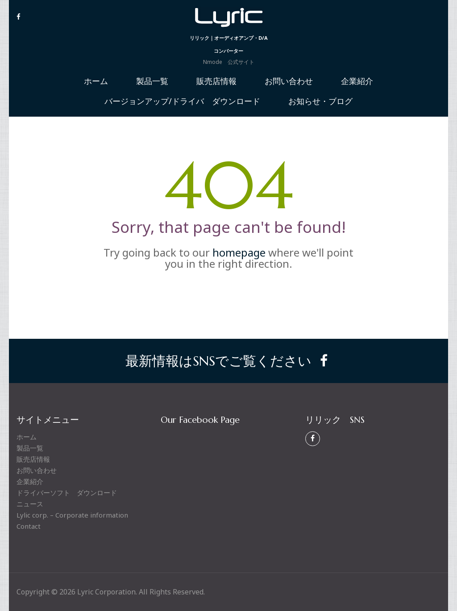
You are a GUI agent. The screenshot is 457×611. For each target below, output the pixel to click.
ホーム (96, 81)
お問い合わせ (289, 81)
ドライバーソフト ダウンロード (67, 492)
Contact (29, 526)
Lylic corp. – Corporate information (72, 514)
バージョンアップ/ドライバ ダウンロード (182, 101)
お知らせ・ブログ (320, 101)
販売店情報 (216, 81)
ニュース (30, 503)
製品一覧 (152, 81)
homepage (239, 252)
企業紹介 (357, 81)
